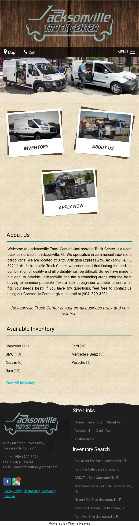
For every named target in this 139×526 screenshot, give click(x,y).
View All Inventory (20, 382)
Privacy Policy (13, 491)
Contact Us (31, 491)
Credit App (104, 431)
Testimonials (84, 439)
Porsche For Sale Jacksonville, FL (100, 508)
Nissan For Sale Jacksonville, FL (98, 500)
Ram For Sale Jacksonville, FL (97, 517)
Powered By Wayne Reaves (69, 524)
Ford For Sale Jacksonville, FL (97, 469)
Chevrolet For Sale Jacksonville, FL (101, 461)
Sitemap (9, 496)
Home (79, 422)
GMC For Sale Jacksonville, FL (97, 478)
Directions (47, 491)
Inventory (95, 422)
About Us (114, 422)
